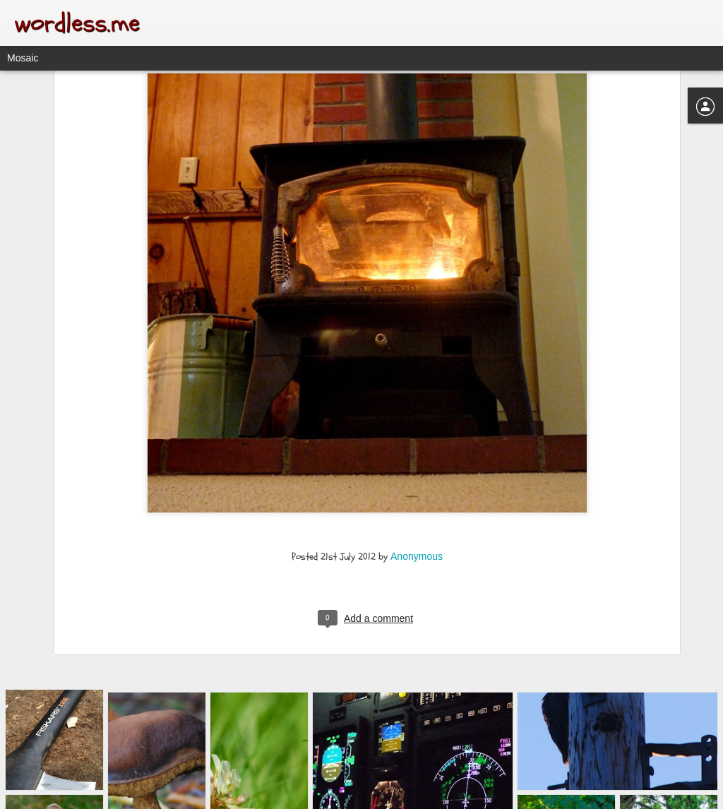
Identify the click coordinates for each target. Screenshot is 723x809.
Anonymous (416, 478)
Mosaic (22, 58)
